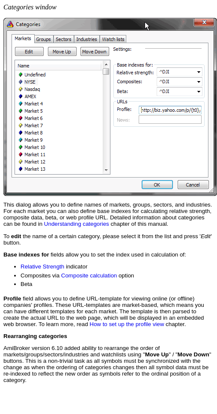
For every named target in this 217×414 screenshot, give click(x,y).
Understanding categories (76, 224)
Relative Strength (42, 266)
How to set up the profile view (126, 324)
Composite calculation (89, 275)
